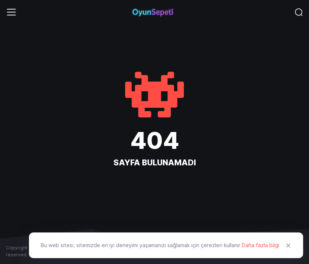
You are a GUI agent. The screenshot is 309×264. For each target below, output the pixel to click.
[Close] (288, 245)
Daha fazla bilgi (260, 245)
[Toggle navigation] (11, 12)
